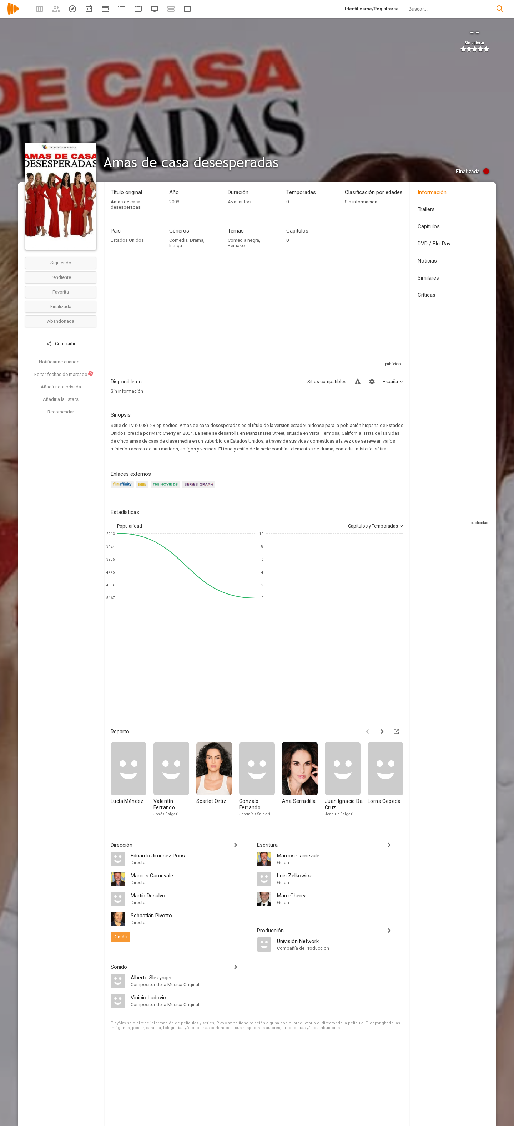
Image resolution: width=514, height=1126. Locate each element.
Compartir (60, 344)
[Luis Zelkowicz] (340, 875)
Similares (428, 278)
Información (432, 192)
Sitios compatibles (326, 381)
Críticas (426, 295)
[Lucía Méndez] (132, 779)
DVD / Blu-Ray (434, 243)
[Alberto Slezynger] (190, 977)
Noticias (427, 261)
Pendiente (61, 277)
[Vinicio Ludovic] (190, 997)
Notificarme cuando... (61, 362)
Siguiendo (60, 262)
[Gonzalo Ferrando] (260, 779)
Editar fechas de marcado (64, 374)
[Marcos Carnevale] (190, 875)
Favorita (60, 292)
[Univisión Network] (340, 940)
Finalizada (60, 306)
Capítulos (429, 226)
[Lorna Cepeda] (389, 779)
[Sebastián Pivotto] (190, 915)
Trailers (426, 209)
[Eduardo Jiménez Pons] (190, 855)
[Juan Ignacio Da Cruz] (346, 779)
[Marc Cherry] (340, 895)
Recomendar (60, 411)
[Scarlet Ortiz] (217, 779)
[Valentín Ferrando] (174, 779)
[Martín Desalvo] (190, 895)
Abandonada (60, 321)
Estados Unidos (127, 240)
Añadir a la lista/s (61, 399)
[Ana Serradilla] (303, 779)
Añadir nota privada (61, 386)
